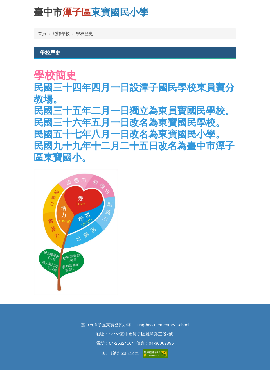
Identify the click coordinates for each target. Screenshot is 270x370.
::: (2, 315)
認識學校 (61, 33)
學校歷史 (84, 33)
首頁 (42, 33)
